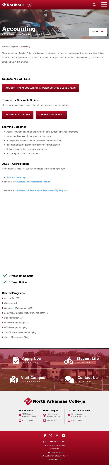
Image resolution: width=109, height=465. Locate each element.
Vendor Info (54, 449)
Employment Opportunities (54, 452)
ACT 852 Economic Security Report (55, 456)
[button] (98, 32)
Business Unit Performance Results (33, 181)
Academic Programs (10, 47)
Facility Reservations (54, 459)
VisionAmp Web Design (57, 445)
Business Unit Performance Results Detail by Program (41, 190)
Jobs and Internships (16, 177)
